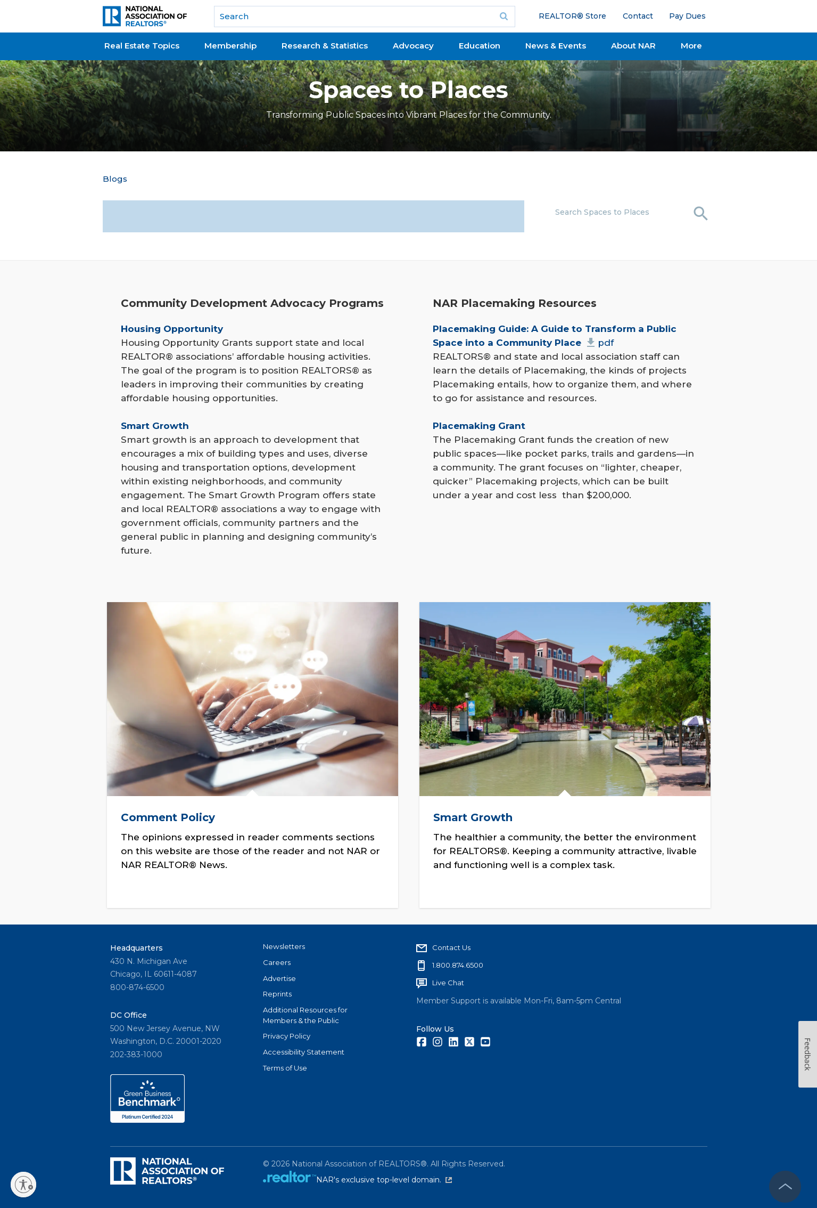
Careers (277, 962)
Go (503, 16)
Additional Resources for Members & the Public (305, 1015)
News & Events (555, 45)
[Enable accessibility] (23, 1184)
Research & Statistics (325, 45)
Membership (230, 45)
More (691, 45)
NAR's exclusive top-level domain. (384, 1180)
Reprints (277, 994)
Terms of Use (285, 1068)
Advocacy (413, 45)
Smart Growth (472, 816)
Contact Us (451, 947)
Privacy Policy (286, 1036)
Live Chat (448, 982)
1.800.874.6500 (457, 965)
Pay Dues (687, 16)
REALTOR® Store (572, 16)
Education (479, 45)
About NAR (633, 45)
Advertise (279, 978)
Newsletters (284, 946)
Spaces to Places (408, 90)
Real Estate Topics (141, 45)
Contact (638, 16)
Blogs (115, 179)
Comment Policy (168, 816)
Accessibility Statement (303, 1052)
